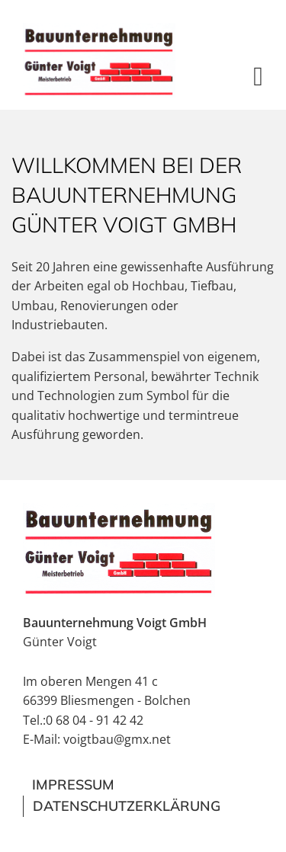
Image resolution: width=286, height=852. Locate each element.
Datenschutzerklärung (126, 806)
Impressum (73, 784)
